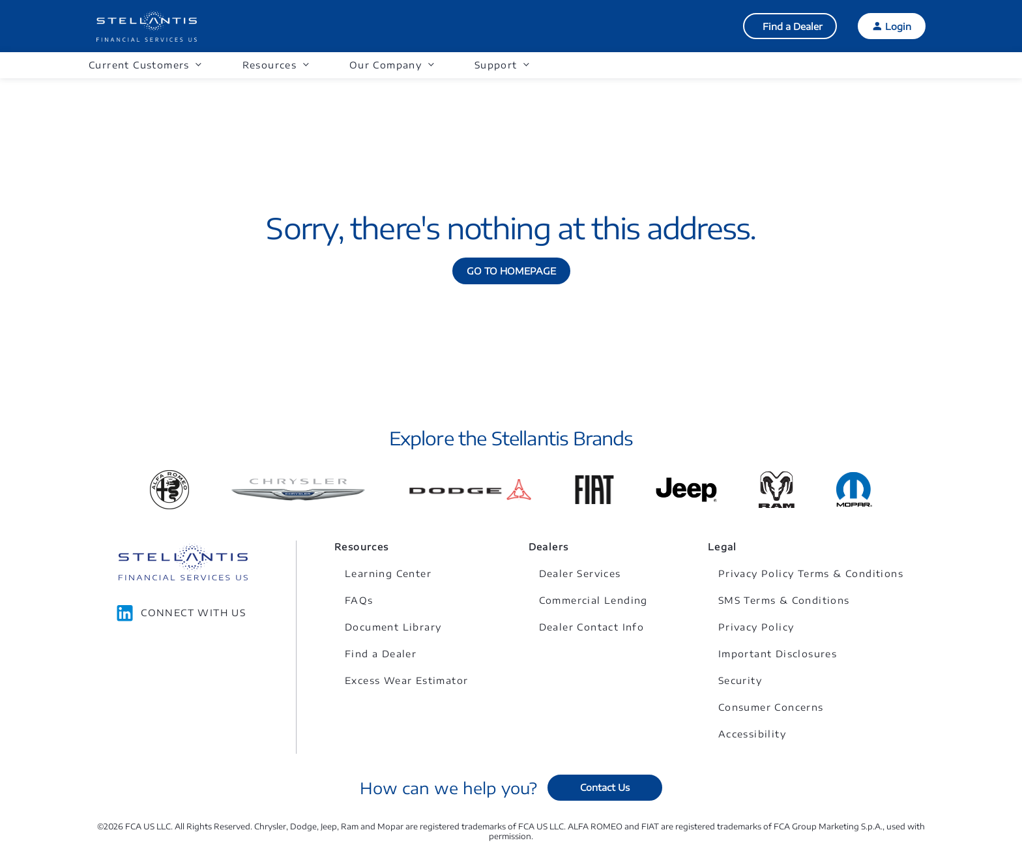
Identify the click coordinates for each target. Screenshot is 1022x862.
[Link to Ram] (777, 489)
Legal (722, 546)
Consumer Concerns (771, 707)
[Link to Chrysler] (298, 489)
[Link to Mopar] (854, 489)
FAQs (359, 600)
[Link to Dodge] (470, 490)
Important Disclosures (777, 653)
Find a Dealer (793, 26)
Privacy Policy (756, 626)
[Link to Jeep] (686, 489)
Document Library (393, 626)
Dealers (549, 546)
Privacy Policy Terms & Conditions (810, 573)
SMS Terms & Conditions (784, 600)
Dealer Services (580, 573)
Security (740, 680)
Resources (361, 546)
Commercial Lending (593, 600)
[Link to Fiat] (594, 490)
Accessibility (752, 733)
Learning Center (388, 573)
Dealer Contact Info (592, 626)
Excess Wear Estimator (406, 680)
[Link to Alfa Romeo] (169, 489)
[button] (145, 65)
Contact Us (605, 787)
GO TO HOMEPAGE (511, 270)
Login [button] (898, 26)
